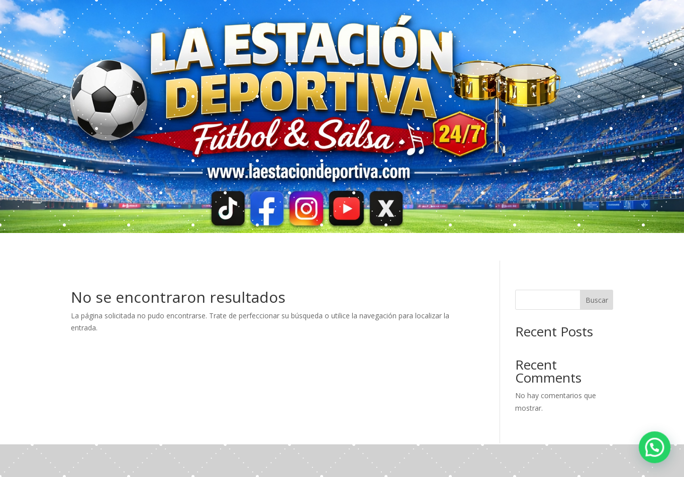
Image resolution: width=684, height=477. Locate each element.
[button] (655, 448)
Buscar (596, 300)
